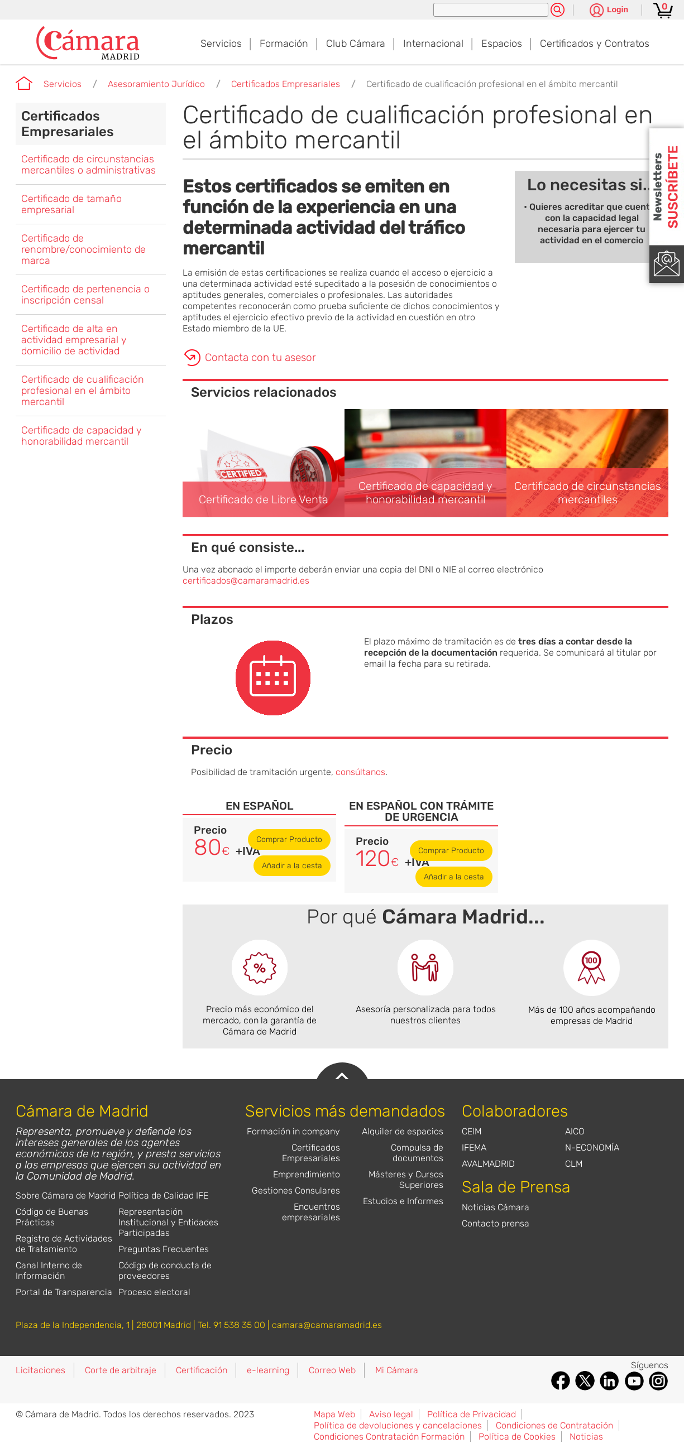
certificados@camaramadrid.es (246, 580)
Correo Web (332, 1370)
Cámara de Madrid (24, 83)
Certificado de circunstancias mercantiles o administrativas (88, 164)
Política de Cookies (517, 1436)
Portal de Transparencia (64, 1292)
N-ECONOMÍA (592, 1147)
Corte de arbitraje (120, 1370)
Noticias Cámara (495, 1207)
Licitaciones (40, 1370)
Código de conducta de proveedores (165, 1270)
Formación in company (293, 1131)
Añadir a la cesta (292, 865)
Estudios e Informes (403, 1201)
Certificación (201, 1370)
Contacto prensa (495, 1223)
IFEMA (474, 1147)
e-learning (268, 1370)
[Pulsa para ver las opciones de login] (609, 11)
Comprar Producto (289, 839)
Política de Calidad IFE (163, 1195)
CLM (573, 1163)
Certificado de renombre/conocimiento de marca (83, 249)
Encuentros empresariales (311, 1212)
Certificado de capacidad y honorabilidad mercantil (81, 436)
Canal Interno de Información (49, 1270)
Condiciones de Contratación (554, 1425)
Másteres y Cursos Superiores (406, 1179)
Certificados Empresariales (285, 84)
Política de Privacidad (471, 1414)
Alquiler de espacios (402, 1131)
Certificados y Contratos (594, 43)
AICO (575, 1131)
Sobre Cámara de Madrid (66, 1195)
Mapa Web (334, 1414)
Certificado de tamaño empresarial (71, 204)
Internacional (433, 43)
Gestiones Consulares (296, 1190)
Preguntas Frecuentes (163, 1249)
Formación (284, 43)
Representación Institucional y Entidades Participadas (168, 1222)
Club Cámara (355, 43)
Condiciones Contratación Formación (389, 1436)
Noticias (586, 1436)
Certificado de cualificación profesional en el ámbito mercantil (492, 84)
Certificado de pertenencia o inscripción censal (85, 294)
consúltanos (360, 772)
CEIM (471, 1131)
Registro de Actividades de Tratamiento (64, 1243)
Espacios (501, 43)
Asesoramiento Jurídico (156, 84)
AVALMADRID (488, 1163)
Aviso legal (391, 1414)
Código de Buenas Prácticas (52, 1217)
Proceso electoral (154, 1292)
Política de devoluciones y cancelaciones (398, 1425)
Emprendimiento (306, 1174)
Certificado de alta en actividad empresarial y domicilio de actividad (74, 340)
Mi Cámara (396, 1370)
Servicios (221, 43)
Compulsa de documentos (417, 1152)
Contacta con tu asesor (260, 357)
